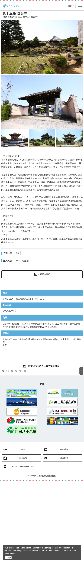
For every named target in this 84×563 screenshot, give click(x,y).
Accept (8, 558)
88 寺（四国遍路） (23, 261)
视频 (23, 531)
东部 (17, 253)
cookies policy (62, 550)
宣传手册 (64, 531)
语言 (70, 6)
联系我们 (64, 540)
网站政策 (23, 540)
